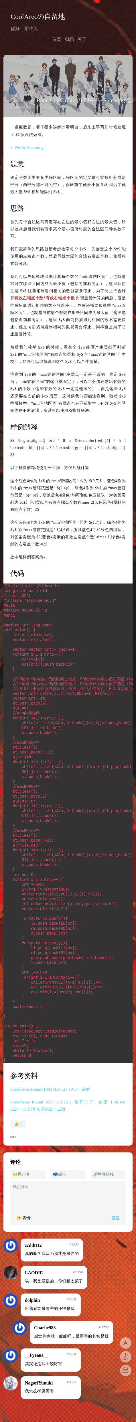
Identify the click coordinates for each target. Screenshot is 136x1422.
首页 (56, 39)
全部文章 (31, 108)
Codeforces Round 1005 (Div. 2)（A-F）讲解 (50, 1061)
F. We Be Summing (27, 147)
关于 (81, 39)
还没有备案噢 (23, 1407)
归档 (69, 39)
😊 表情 (23, 1190)
